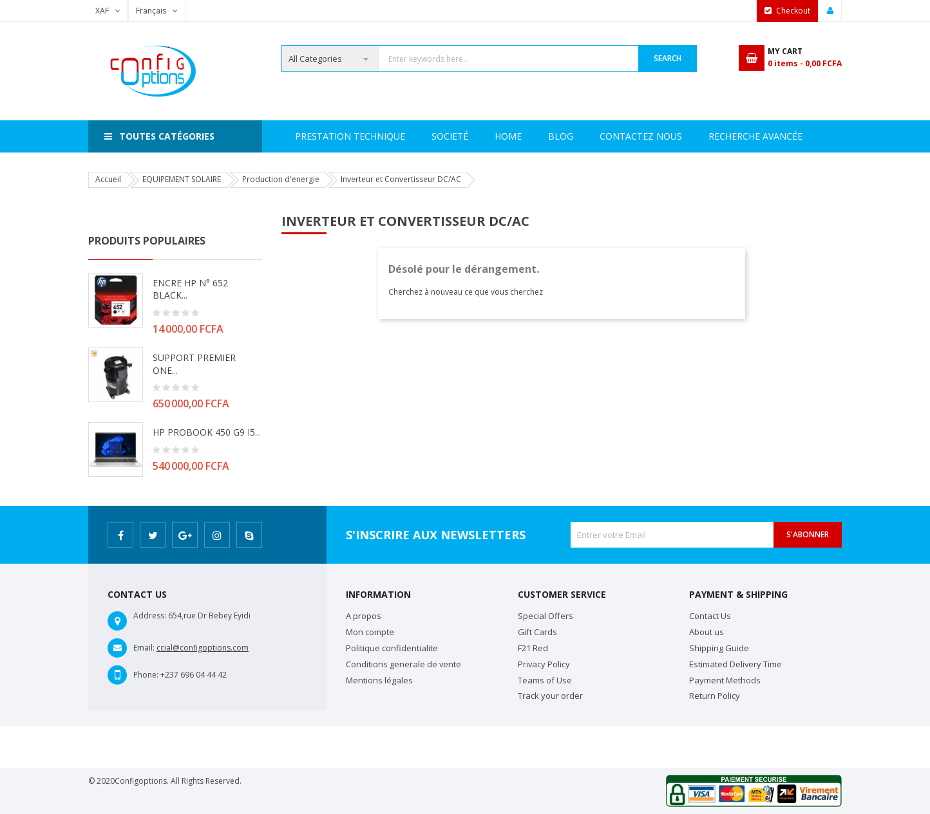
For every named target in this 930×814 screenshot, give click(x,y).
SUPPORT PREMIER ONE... (194, 363)
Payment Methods (725, 680)
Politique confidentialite (392, 648)
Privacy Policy (544, 664)
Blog (793, 136)
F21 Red (533, 648)
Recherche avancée (595, 136)
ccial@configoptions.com (203, 647)
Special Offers (545, 616)
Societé (366, 136)
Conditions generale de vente (403, 664)
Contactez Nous (711, 136)
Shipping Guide (719, 648)
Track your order (550, 695)
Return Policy (714, 695)
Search (667, 58)
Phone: (145, 674)
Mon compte (370, 632)
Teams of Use (545, 680)
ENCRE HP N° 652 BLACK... (190, 289)
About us (706, 632)
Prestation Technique (467, 136)
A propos (363, 616)
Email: (144, 647)
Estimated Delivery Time (735, 664)
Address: (149, 615)
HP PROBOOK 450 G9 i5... (207, 432)
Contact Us (710, 616)
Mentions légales (379, 680)
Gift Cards (537, 632)
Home (308, 136)
